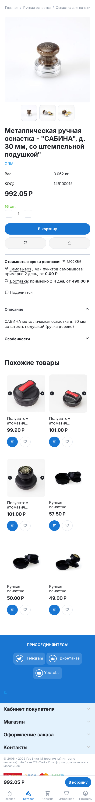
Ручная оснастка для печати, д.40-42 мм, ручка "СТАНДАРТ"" (59, 588)
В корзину (47, 228)
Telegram (29, 658)
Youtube (47, 673)
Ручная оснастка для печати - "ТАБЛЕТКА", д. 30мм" (59, 504)
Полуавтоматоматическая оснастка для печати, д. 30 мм (17, 420)
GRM (9, 163)
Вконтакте (64, 658)
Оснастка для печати (73, 8)
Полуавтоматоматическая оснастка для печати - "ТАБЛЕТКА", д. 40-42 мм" (60, 420)
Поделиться (18, 292)
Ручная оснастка (37, 8)
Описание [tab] (46, 309)
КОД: (9, 183)
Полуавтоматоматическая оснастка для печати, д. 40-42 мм (17, 505)
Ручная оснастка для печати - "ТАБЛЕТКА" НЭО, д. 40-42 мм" (17, 588)
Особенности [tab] (46, 338)
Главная (11, 8)
